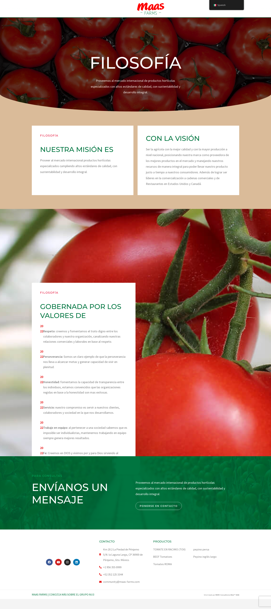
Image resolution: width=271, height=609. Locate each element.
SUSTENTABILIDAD (116, 8)
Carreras (178, 8)
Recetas (197, 8)
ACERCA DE (52, 9)
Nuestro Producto (82, 9)
